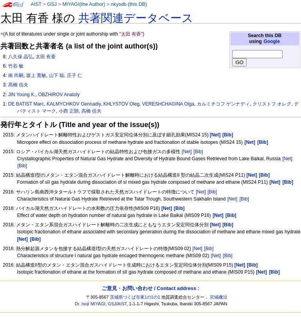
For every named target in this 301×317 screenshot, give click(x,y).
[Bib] (198, 151)
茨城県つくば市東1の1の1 (135, 297)
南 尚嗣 (15, 75)
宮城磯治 (218, 297)
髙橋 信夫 (18, 85)
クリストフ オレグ (271, 104)
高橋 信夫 (91, 111)
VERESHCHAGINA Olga (168, 104)
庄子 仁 (74, 75)
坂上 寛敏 (36, 75)
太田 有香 (46, 56)
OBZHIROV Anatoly (58, 94)
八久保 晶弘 (20, 56)
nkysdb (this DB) (129, 4)
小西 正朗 (69, 111)
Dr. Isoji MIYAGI (90, 303)
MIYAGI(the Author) (83, 4)
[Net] (187, 151)
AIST (36, 4)
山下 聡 (56, 75)
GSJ (52, 4)
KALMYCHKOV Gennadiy (74, 104)
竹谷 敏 (15, 66)
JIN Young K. (22, 94)
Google (271, 41)
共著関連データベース (135, 18)
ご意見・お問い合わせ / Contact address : (150, 288)
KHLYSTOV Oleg (121, 104)
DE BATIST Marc (26, 104)
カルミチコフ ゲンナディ (223, 104)
